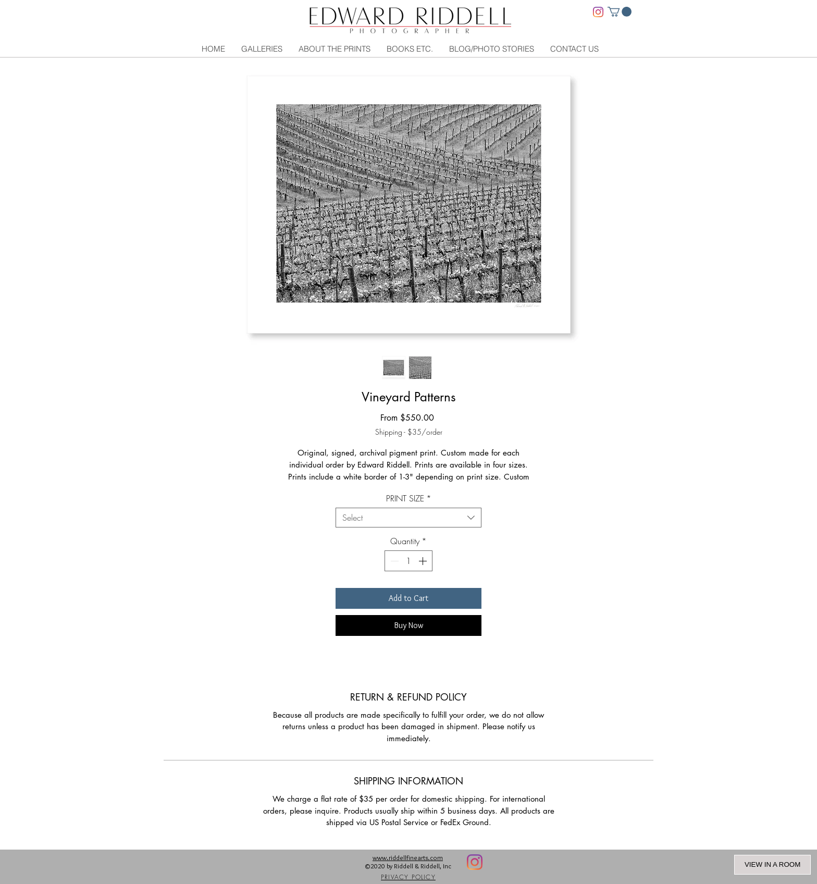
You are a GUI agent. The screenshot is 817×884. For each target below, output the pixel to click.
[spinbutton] (408, 561)
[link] (620, 12)
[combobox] (408, 517)
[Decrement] (393, 561)
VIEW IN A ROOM (772, 864)
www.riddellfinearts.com (408, 857)
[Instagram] (598, 12)
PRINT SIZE (408, 498)
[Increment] (423, 561)
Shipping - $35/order (408, 431)
